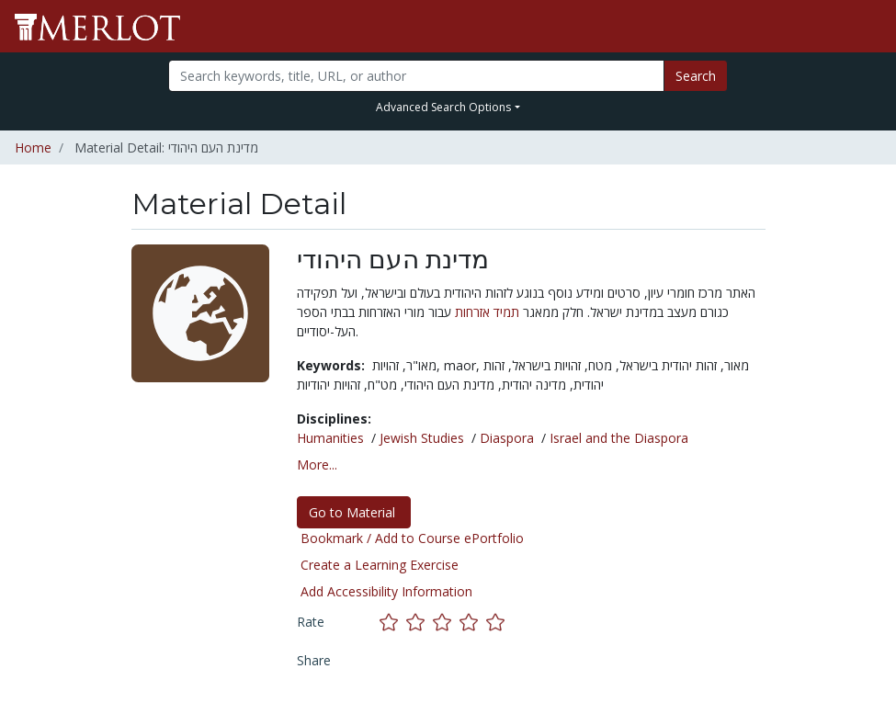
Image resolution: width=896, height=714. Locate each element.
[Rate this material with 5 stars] (497, 621)
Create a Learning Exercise (380, 564)
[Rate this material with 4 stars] (472, 621)
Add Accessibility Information (386, 591)
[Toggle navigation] (870, 26)
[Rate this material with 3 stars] (446, 621)
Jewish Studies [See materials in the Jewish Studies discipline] (422, 438)
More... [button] (317, 464)
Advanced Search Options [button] (443, 107)
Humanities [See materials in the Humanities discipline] (330, 438)
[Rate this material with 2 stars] (419, 621)
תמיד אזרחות (487, 312)
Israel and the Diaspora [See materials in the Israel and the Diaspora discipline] (619, 438)
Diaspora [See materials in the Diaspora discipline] (507, 438)
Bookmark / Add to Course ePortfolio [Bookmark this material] (412, 538)
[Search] (416, 76)
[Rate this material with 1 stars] (393, 621)
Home (33, 147)
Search (695, 76)
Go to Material (354, 512)
